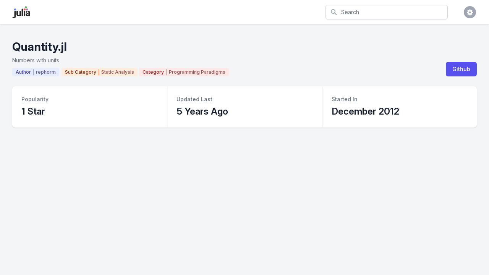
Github (461, 69)
